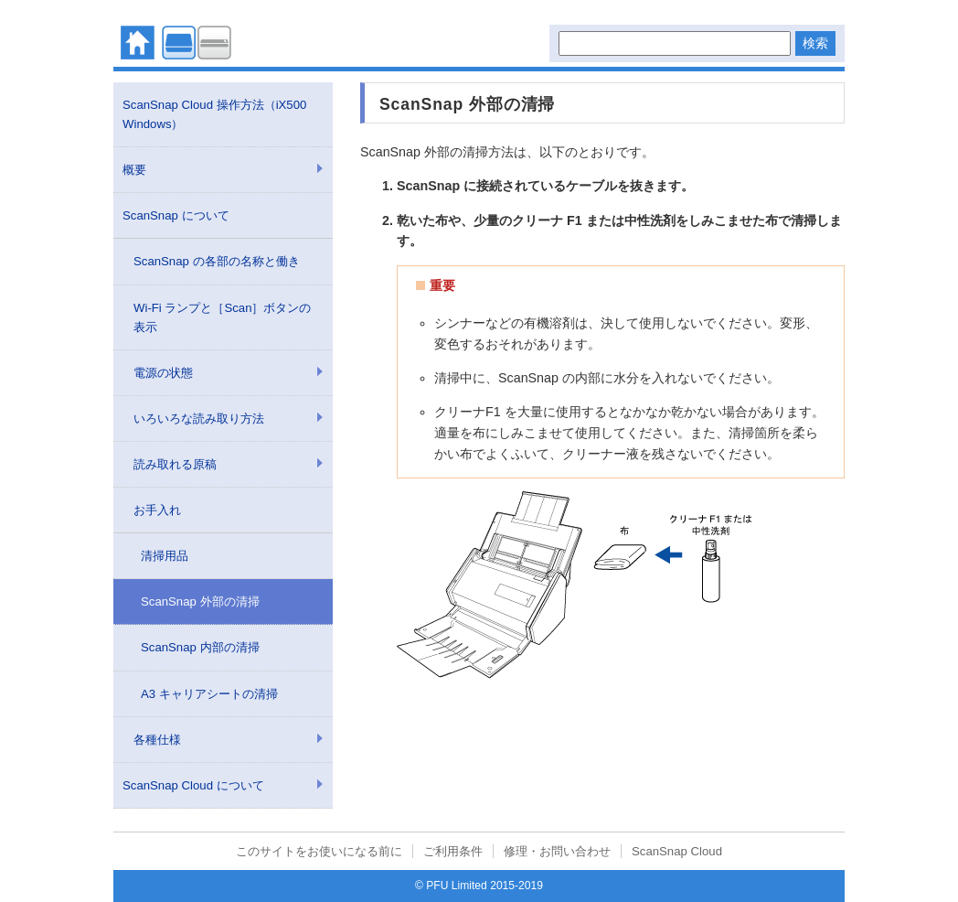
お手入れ (157, 510)
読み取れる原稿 (175, 464)
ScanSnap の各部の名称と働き (216, 261)
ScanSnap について (175, 215)
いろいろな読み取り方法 (198, 418)
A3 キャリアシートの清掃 (209, 694)
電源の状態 (163, 373)
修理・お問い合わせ (557, 851)
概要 (134, 170)
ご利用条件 (453, 851)
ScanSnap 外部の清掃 (200, 601)
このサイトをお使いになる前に (319, 851)
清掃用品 (164, 556)
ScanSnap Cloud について (193, 785)
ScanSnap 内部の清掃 (200, 647)
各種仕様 (157, 739)
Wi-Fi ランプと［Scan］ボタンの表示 (222, 317)
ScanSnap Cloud (677, 851)
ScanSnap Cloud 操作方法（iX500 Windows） (214, 114)
